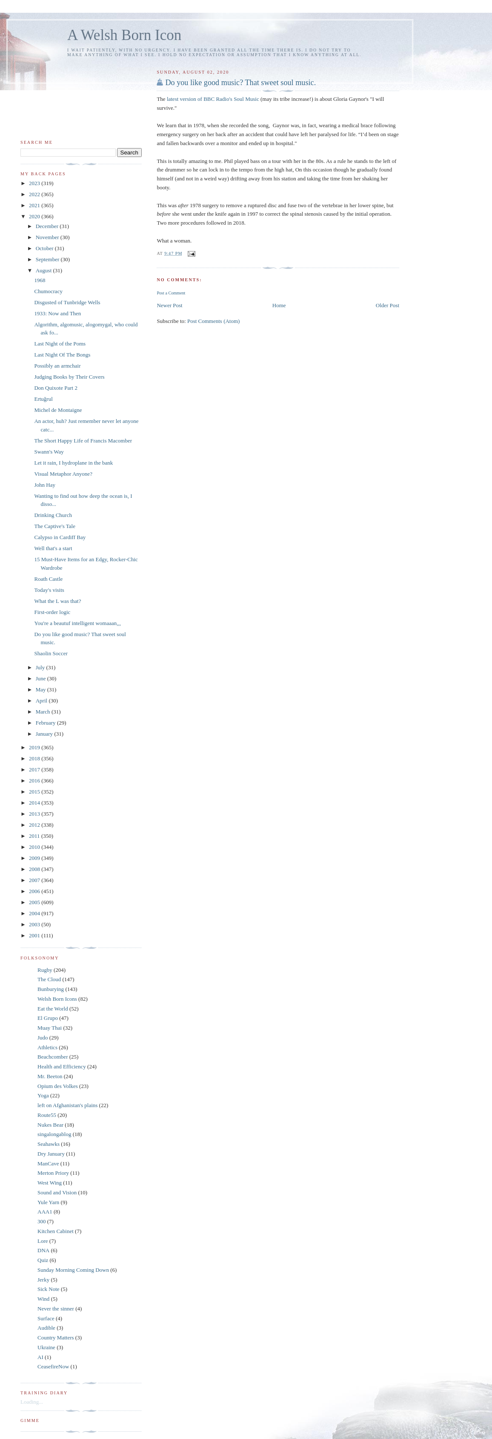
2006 (35, 891)
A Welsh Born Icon (124, 35)
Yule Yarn (48, 1202)
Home (279, 305)
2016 (35, 780)
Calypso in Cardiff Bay (60, 537)
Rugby (44, 970)
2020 (35, 216)
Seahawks (48, 1144)
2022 (35, 194)
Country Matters (55, 1337)
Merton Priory (53, 1173)
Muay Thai (49, 1028)
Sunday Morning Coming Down (73, 1270)
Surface (45, 1318)
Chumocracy (48, 291)
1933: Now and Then (57, 313)
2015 (35, 791)
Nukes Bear (50, 1125)
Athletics (47, 1047)
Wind (43, 1299)
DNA (43, 1250)
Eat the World (52, 1008)
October (45, 248)
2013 (35, 814)
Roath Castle (48, 579)
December (48, 226)
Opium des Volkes (57, 1086)
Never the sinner (55, 1308)
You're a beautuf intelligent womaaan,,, (77, 623)
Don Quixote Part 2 (55, 388)
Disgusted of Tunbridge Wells (67, 302)
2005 (35, 902)
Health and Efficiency (61, 1066)
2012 (35, 825)
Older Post (387, 305)
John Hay (44, 485)
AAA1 (44, 1211)
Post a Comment (171, 293)
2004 (35, 913)
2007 (35, 880)
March (43, 711)
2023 (35, 183)
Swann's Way (48, 451)
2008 (35, 869)
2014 (35, 802)
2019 (35, 747)
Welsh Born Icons (57, 999)
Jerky (43, 1279)
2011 (35, 836)
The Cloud (49, 979)
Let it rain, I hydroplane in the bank (73, 463)
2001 (35, 935)
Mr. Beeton (50, 1076)
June (41, 678)
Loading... (31, 1402)
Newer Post (169, 305)
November (48, 237)
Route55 (46, 1115)
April (42, 700)
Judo (42, 1037)
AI (40, 1357)
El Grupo (47, 1018)
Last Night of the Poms (60, 343)
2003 (35, 924)
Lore (42, 1241)
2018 (35, 758)
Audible (46, 1328)
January (45, 734)
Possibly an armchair (57, 366)
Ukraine (46, 1347)
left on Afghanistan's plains (67, 1105)
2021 (35, 205)
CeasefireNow (53, 1366)
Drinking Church (53, 515)
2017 (35, 769)
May (41, 689)
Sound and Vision (57, 1192)
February (46, 723)
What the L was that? (57, 601)
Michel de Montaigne (58, 410)
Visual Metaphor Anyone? (63, 474)
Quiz (42, 1260)
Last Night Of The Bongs (62, 354)
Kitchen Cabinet (55, 1231)
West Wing (49, 1182)
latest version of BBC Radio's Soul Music (213, 99)
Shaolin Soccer (50, 653)
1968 (39, 280)
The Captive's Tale (54, 526)
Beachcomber (52, 1057)
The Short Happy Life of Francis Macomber (83, 440)
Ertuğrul (43, 399)
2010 (35, 847)
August (44, 270)
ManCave (48, 1163)
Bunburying (50, 989)
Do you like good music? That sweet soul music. (240, 82)
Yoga (43, 1095)
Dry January (51, 1154)
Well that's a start (53, 548)
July (41, 667)
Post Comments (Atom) (213, 321)
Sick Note (48, 1289)
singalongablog (54, 1134)
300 (41, 1221)
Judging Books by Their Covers (69, 377)
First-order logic (52, 612)
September (48, 259)
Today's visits (49, 590)
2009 (35, 858)
